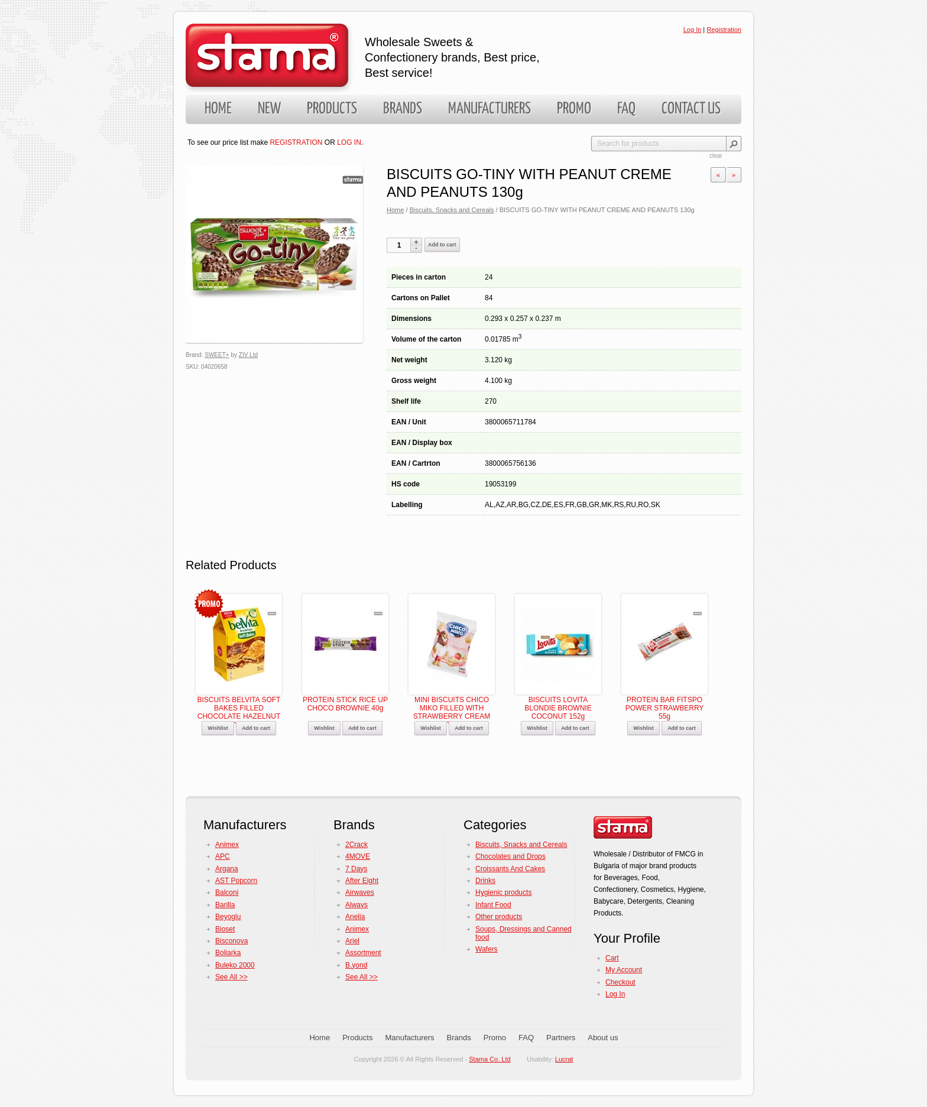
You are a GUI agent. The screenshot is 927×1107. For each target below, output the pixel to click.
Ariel (352, 941)
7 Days (356, 869)
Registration (723, 29)
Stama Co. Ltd (489, 1059)
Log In (692, 29)
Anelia (355, 917)
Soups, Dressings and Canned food (523, 933)
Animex (227, 844)
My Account (623, 970)
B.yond (356, 965)
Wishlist (218, 728)
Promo (574, 109)
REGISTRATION (296, 142)
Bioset (225, 929)
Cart (612, 958)
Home (218, 109)
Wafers (486, 949)
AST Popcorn (236, 880)
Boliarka (228, 953)
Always (356, 905)
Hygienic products (503, 892)
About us (603, 1037)
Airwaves (359, 892)
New (269, 109)
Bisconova (231, 941)
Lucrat (564, 1059)
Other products (498, 917)
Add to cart (442, 245)
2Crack (356, 844)
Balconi (226, 892)
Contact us (691, 109)
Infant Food (493, 905)
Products (332, 109)
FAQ (626, 109)
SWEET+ (217, 355)
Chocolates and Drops (510, 856)
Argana (226, 869)
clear (715, 155)
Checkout (620, 982)
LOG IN (349, 142)
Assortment (363, 953)
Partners (560, 1037)
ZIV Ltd (248, 355)
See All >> (231, 977)
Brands (402, 109)
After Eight (361, 880)
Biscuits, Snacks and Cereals (452, 209)
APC (222, 856)
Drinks (485, 880)
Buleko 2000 (235, 965)
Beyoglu (228, 917)
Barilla (225, 905)
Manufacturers (489, 109)
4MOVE (357, 856)
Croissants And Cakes (510, 869)
